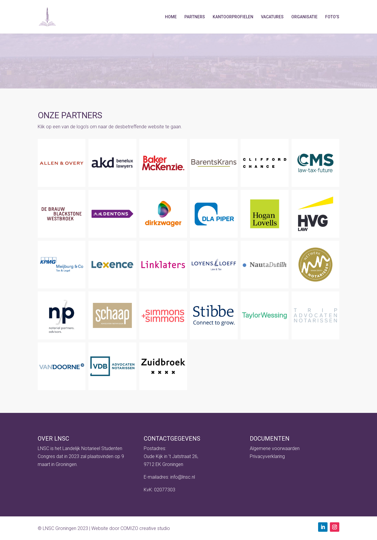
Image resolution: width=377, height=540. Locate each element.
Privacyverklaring (267, 456)
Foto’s (332, 17)
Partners (194, 17)
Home (171, 17)
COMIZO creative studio (145, 528)
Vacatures (272, 17)
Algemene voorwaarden (275, 448)
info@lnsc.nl (182, 477)
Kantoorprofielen (233, 17)
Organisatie (304, 17)
